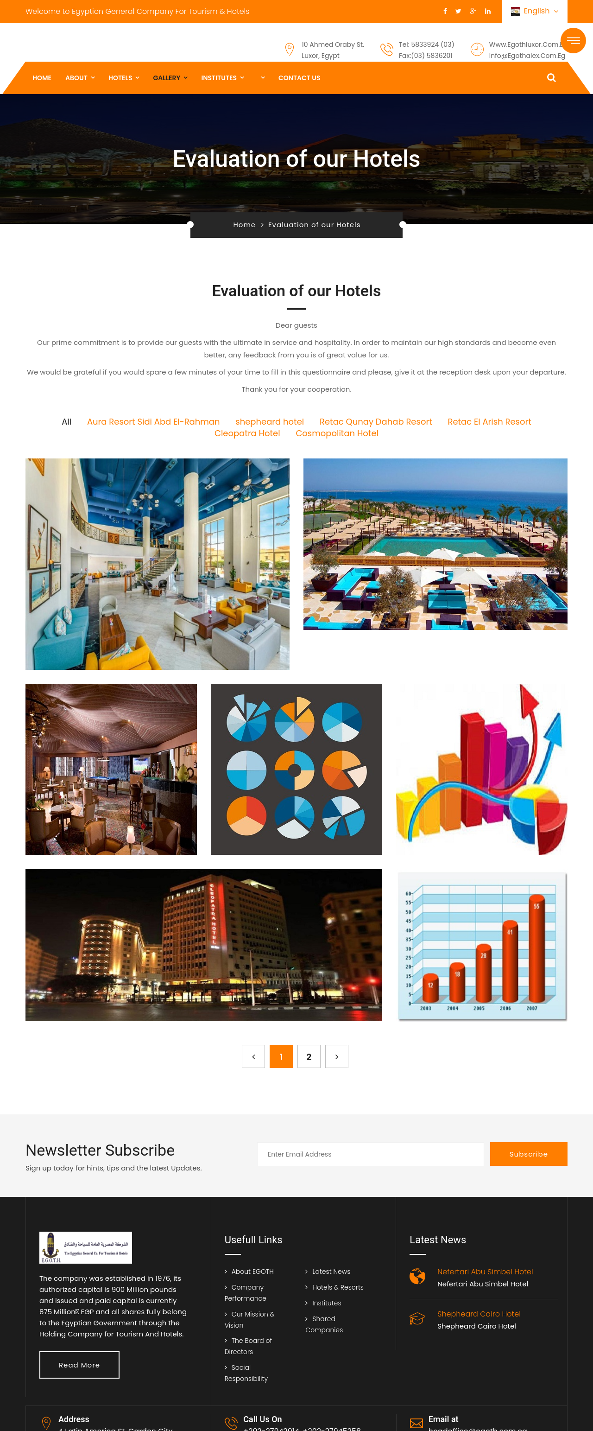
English (534, 11)
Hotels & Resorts (338, 1287)
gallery (166, 78)
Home (41, 78)
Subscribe (529, 1154)
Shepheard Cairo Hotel (476, 1326)
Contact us (299, 78)
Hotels (120, 78)
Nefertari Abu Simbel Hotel (482, 1284)
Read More (79, 1365)
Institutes (326, 1303)
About (76, 78)
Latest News (331, 1271)
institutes (219, 78)
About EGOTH (253, 1271)
